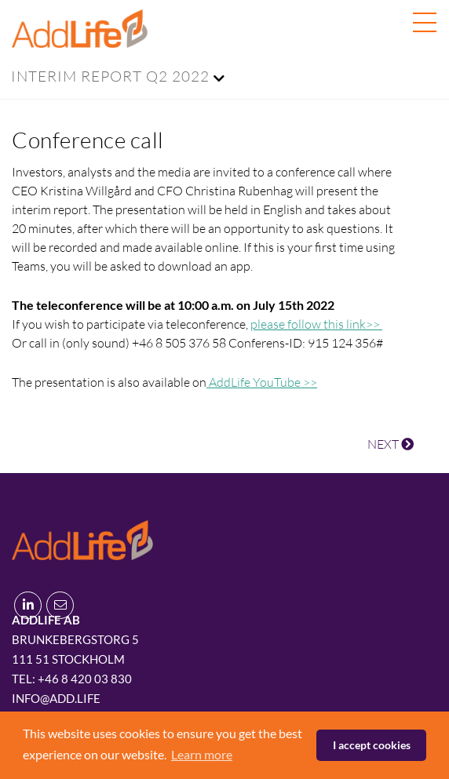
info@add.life (56, 698)
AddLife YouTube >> (261, 382)
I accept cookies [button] (372, 745)
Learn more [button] (201, 754)
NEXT (390, 444)
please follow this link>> (316, 324)
